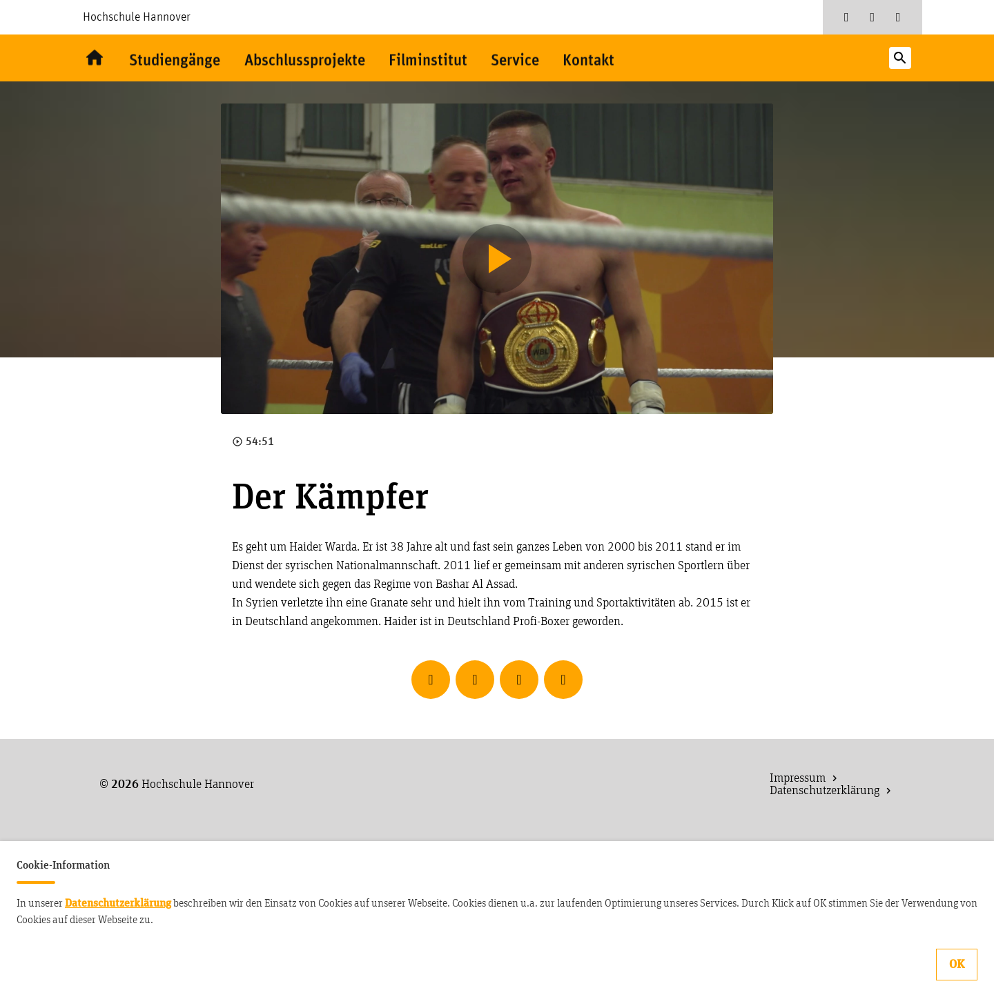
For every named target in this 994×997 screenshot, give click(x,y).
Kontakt (600, 60)
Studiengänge (175, 60)
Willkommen (94, 58)
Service (525, 60)
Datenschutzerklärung (118, 903)
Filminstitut (436, 60)
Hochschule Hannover (137, 17)
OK (956, 964)
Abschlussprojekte (309, 60)
